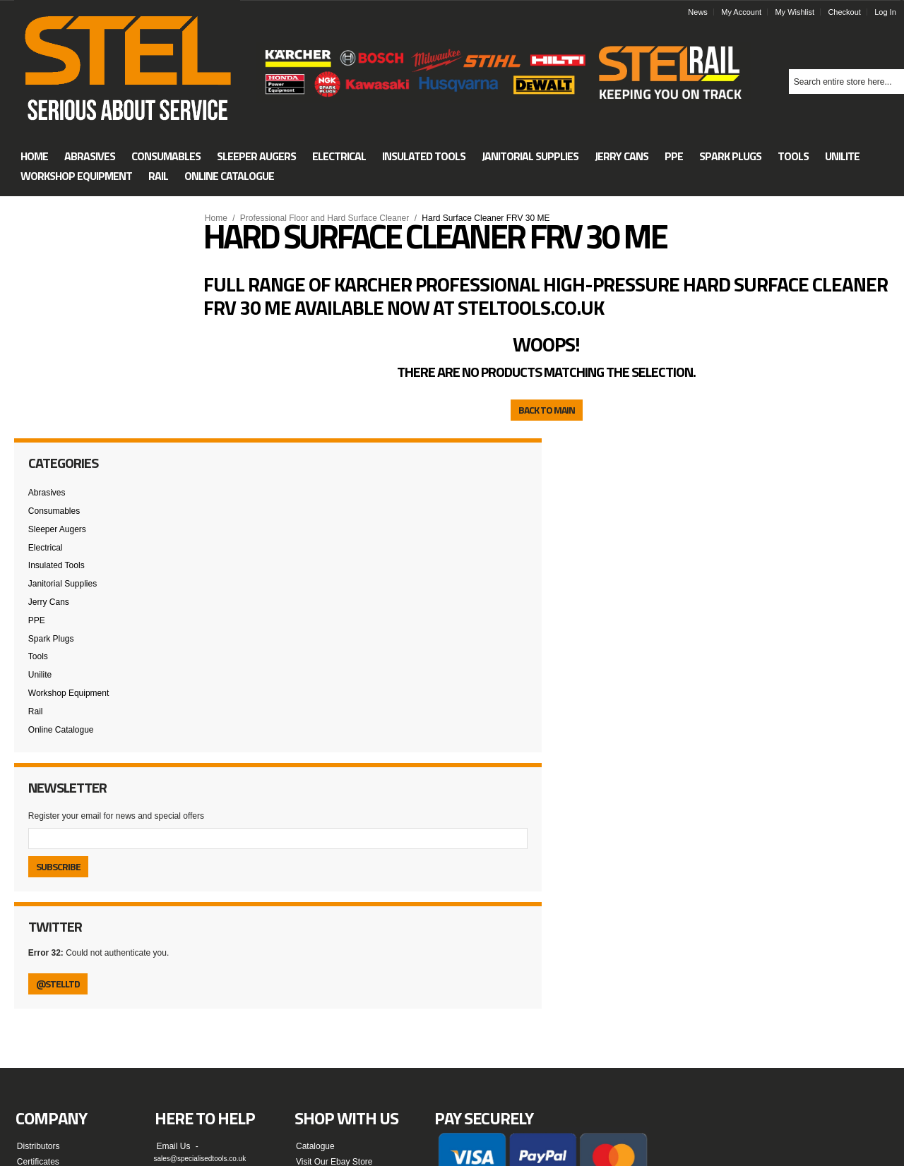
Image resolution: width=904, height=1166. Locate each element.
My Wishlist (799, 12)
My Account (746, 12)
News (703, 12)
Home (221, 218)
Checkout (849, 12)
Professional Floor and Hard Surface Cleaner (329, 218)
